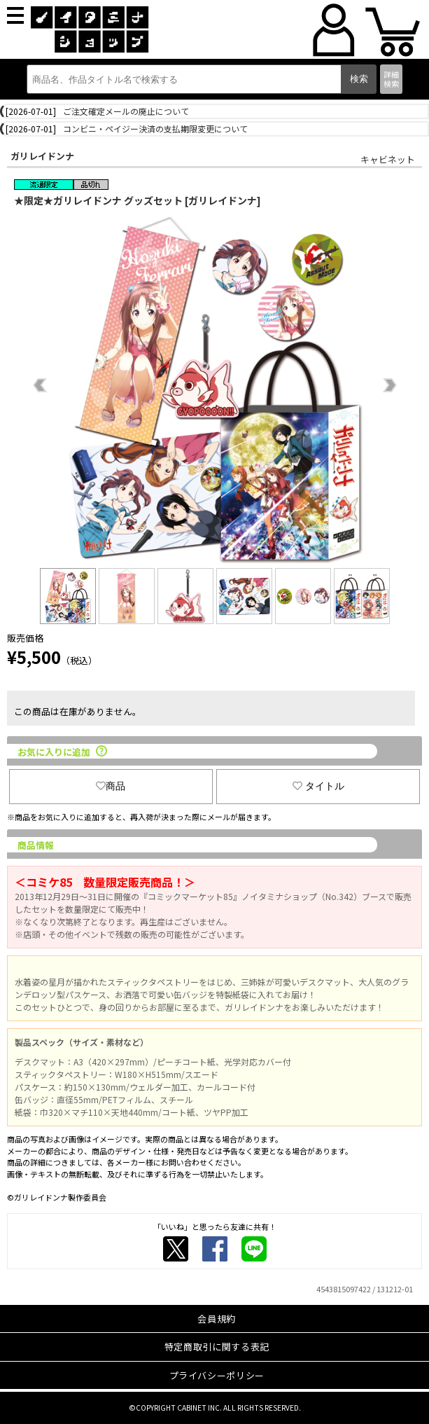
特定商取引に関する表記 (216, 1346)
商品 (110, 786)
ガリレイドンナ (42, 156)
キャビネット (387, 159)
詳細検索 (391, 79)
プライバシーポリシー (217, 1375)
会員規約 (216, 1318)
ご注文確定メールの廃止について (126, 111)
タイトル (318, 786)
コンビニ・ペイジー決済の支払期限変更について (155, 128)
